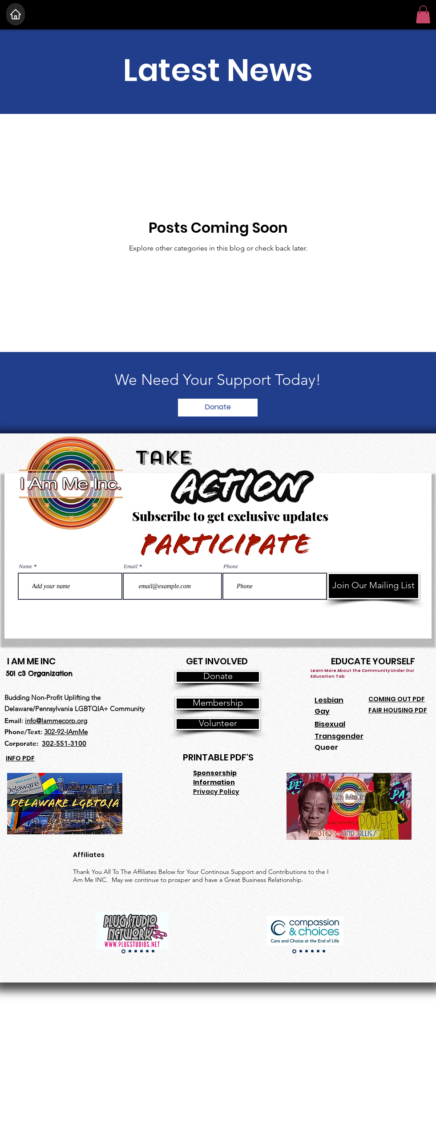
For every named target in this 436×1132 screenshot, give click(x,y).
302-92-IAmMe (66, 732)
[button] (423, 14)
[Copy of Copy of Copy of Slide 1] (141, 951)
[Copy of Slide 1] (130, 951)
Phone (230, 566)
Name (25, 566)
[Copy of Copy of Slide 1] (135, 951)
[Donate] (218, 407)
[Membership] (217, 703)
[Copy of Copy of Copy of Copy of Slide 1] (147, 951)
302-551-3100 (64, 743)
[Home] (15, 14)
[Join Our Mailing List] (373, 586)
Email (130, 566)
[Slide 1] (123, 951)
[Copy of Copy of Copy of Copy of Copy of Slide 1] (153, 951)
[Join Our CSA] (152, 1125)
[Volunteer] (217, 724)
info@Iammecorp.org (56, 720)
